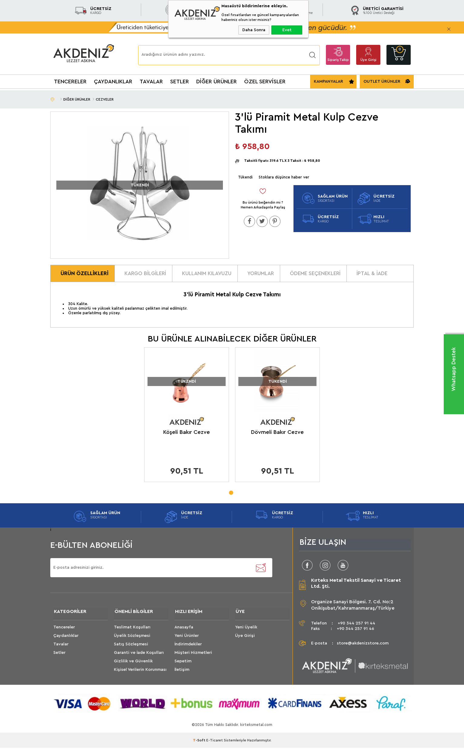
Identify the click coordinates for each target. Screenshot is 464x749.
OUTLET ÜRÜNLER (381, 81)
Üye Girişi (368, 60)
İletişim (181, 671)
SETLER (179, 81)
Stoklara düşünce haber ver (284, 177)
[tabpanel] (186, 417)
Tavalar (60, 646)
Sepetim (182, 663)
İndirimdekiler (188, 646)
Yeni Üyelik (246, 629)
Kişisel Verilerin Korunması (140, 671)
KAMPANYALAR (328, 81)
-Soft (199, 741)
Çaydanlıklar (65, 637)
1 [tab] (231, 491)
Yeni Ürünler (186, 637)
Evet (287, 30)
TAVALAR (151, 81)
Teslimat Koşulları (132, 629)
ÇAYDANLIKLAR (113, 81)
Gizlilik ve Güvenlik (133, 663)
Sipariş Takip (338, 60)
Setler (59, 654)
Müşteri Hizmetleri (193, 654)
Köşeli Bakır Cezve (186, 433)
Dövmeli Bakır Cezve (277, 433)
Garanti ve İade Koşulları (139, 654)
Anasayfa (183, 629)
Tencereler (64, 629)
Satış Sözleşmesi (131, 646)
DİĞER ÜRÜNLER (216, 81)
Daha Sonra (253, 30)
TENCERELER (70, 81)
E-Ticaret (214, 741)
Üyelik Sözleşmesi (132, 637)
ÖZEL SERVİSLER (265, 81)
